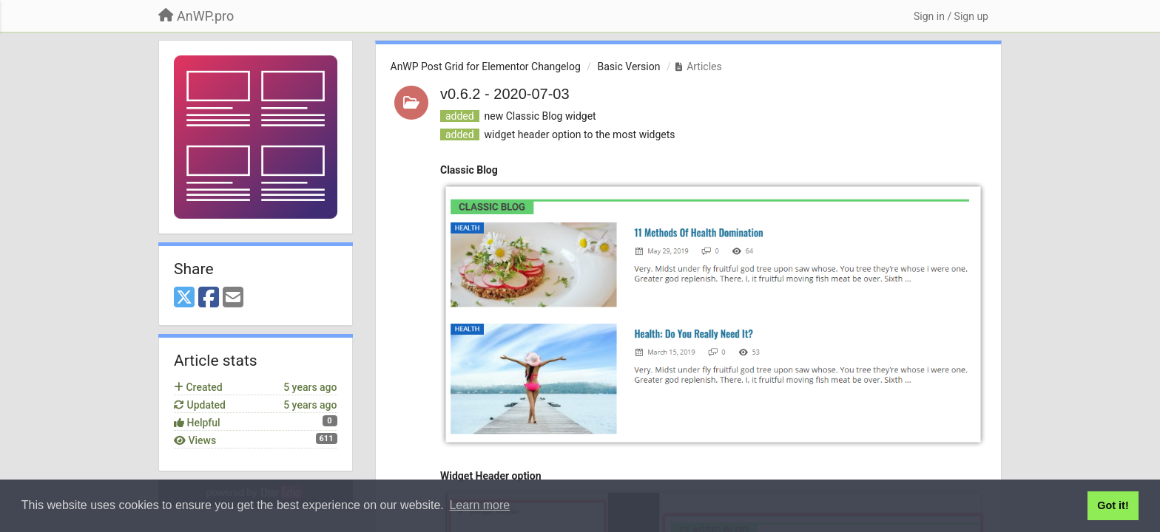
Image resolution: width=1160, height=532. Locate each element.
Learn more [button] (479, 505)
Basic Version (629, 66)
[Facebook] (208, 298)
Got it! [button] (1112, 505)
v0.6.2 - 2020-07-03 (505, 94)
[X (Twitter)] (184, 298)
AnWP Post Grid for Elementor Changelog (486, 66)
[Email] (233, 298)
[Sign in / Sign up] (951, 16)
